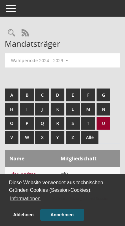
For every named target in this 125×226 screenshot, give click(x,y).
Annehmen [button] (61, 214)
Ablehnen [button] (23, 214)
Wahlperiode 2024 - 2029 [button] (39, 60)
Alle (90, 137)
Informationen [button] (25, 198)
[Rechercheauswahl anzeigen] (11, 33)
